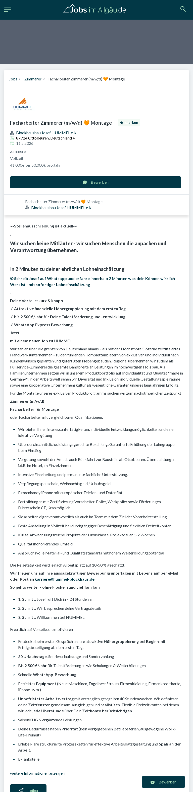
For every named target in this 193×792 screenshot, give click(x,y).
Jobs (13, 78)
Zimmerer (32, 78)
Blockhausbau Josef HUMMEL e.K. (46, 132)
